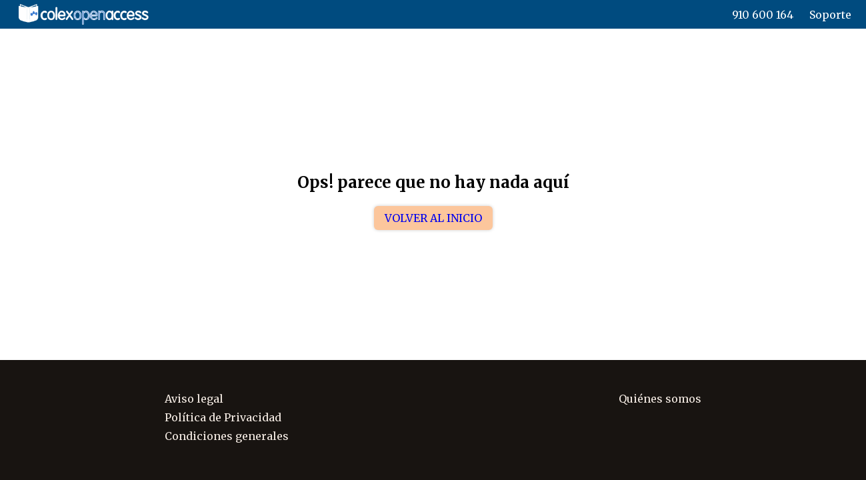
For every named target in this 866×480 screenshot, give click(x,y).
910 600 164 (762, 14)
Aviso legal (194, 398)
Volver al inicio (433, 218)
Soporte (830, 14)
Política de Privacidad (223, 417)
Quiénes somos (660, 398)
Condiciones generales (227, 436)
